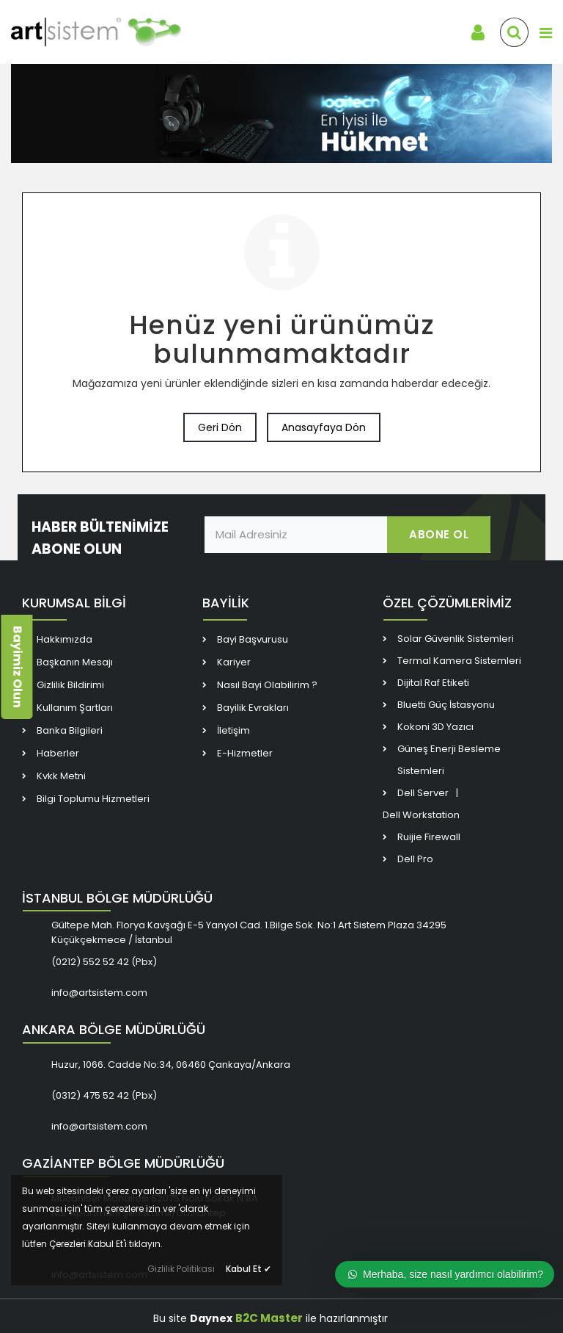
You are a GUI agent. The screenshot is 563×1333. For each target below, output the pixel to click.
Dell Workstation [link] (421, 815)
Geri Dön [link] (220, 427)
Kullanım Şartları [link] (75, 708)
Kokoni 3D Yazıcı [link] (435, 727)
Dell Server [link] (423, 793)
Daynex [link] (211, 1318)
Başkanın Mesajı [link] (75, 662)
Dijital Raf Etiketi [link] (433, 683)
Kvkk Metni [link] (61, 776)
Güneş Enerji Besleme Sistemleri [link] (449, 760)
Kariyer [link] (234, 662)
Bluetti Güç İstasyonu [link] (446, 705)
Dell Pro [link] (415, 859)
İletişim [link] (233, 730)
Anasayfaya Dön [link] (324, 427)
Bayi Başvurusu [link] (252, 639)
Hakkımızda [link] (64, 639)
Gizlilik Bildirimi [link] (70, 685)
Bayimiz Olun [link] (17, 667)
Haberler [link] (58, 753)
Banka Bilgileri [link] (70, 730)
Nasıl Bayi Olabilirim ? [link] (267, 685)
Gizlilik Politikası (181, 1268)
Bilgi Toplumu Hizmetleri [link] (93, 799)
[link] (117, 32)
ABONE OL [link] (438, 534)
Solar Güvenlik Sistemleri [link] (455, 639)
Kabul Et (248, 1268)
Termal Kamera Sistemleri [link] (459, 661)
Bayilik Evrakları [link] (253, 708)
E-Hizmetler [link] (245, 753)
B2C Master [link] (269, 1318)
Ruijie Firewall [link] (428, 837)
